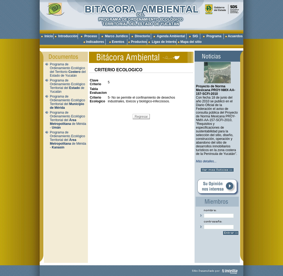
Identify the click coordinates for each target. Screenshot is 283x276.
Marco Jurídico (116, 36)
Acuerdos (235, 36)
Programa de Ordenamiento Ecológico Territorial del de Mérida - (68, 120)
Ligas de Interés (164, 42)
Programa (213, 36)
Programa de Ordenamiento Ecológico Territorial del (67, 102)
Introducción (68, 36)
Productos (139, 42)
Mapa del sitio (189, 42)
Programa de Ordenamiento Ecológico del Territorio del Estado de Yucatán (68, 69)
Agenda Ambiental (171, 36)
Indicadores (95, 42)
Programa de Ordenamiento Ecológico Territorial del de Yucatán (67, 86)
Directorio (142, 36)
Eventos (118, 42)
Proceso (90, 36)
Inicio (48, 36)
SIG (195, 36)
